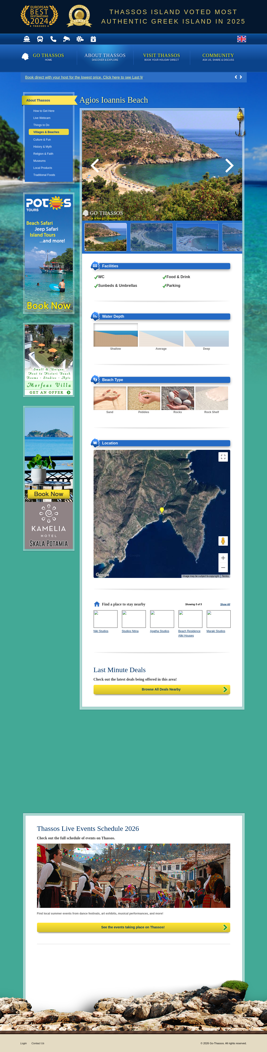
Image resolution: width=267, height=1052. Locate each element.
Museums (39, 160)
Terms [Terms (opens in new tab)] (225, 576)
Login (24, 1043)
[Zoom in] (223, 558)
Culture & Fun (42, 139)
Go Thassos (49, 57)
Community (218, 57)
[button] (162, 511)
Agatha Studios (159, 631)
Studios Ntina (130, 631)
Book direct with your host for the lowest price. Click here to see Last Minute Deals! (94, 77)
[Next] (228, 165)
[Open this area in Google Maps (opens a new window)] (102, 575)
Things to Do (41, 125)
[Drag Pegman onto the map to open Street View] (223, 541)
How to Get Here (43, 111)
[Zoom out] (223, 567)
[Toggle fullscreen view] (223, 457)
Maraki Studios (216, 631)
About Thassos (105, 57)
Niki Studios (101, 631)
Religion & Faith (43, 153)
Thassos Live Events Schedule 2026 (88, 828)
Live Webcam (41, 118)
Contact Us (37, 1043)
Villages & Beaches (46, 132)
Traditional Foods (44, 175)
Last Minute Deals (120, 670)
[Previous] (96, 165)
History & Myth (42, 146)
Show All (225, 604)
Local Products (42, 168)
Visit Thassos (162, 57)
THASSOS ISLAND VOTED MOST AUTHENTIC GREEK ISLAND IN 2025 (173, 16)
